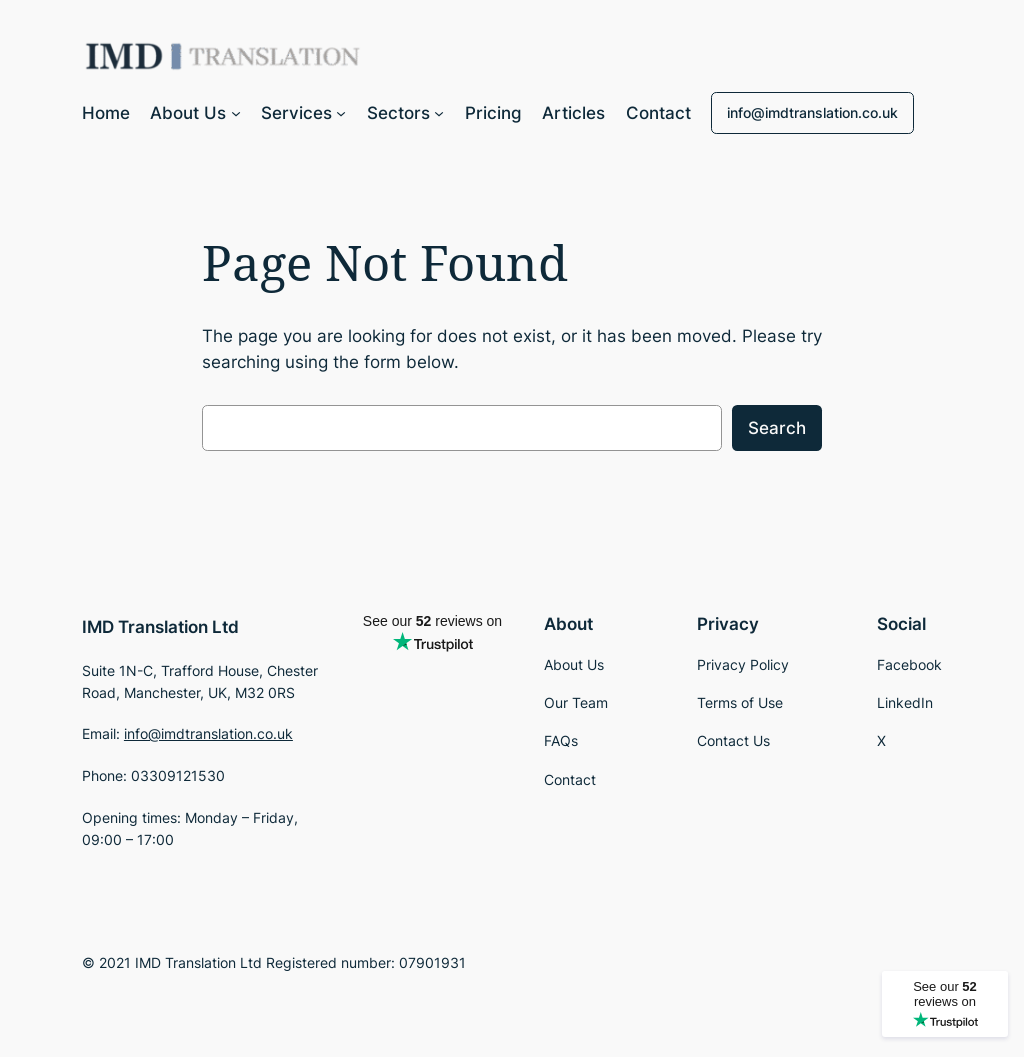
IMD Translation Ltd (160, 627)
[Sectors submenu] (439, 113)
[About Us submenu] (236, 113)
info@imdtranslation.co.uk (812, 112)
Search (777, 428)
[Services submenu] (341, 113)
